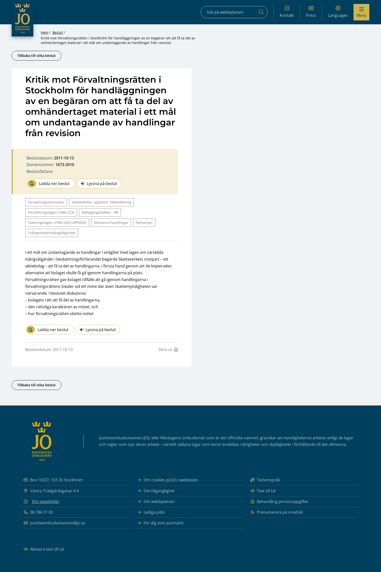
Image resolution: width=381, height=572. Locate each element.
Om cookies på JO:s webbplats (167, 480)
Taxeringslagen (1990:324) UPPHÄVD (57, 222)
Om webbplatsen (156, 501)
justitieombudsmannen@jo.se (54, 523)
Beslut (57, 32)
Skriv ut (168, 349)
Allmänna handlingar (111, 222)
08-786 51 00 (38, 512)
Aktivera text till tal (43, 549)
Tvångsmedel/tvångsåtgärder (52, 232)
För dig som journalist (160, 523)
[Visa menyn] (361, 12)
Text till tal (263, 491)
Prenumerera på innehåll (276, 512)
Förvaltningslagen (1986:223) (51, 212)
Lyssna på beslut (99, 183)
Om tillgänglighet (156, 491)
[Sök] (261, 12)
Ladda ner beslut (49, 183)
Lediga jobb (151, 512)
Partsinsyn (144, 222)
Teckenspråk (265, 480)
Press (311, 12)
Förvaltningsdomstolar (46, 202)
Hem (44, 32)
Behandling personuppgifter (279, 501)
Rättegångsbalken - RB (100, 212)
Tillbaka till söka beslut (36, 55)
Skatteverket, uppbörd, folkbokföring (101, 202)
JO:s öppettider (46, 501)
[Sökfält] (234, 12)
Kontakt (287, 12)
